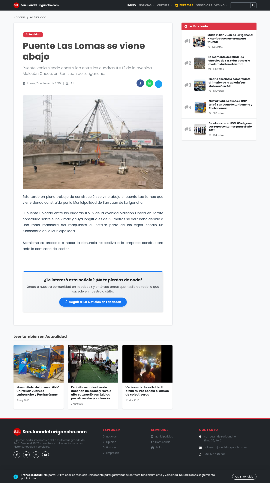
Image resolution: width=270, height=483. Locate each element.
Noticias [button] (145, 5)
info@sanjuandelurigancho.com (226, 447)
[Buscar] (240, 5)
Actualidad (38, 17)
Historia (109, 447)
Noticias (20, 17)
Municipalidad (162, 436)
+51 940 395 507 (214, 454)
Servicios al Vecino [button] (210, 5)
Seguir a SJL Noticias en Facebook (93, 302)
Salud (157, 447)
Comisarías (160, 442)
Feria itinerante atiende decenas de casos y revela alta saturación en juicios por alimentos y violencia (91, 392)
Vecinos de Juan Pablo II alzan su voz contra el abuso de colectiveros (147, 391)
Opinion (109, 442)
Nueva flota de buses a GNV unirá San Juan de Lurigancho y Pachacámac (37, 391)
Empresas (184, 5)
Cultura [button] (163, 5)
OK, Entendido (244, 476)
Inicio (132, 5)
